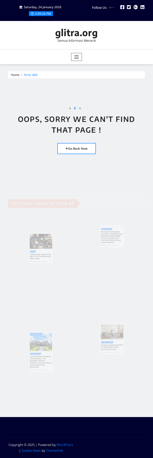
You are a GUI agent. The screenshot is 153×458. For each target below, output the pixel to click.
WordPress (65, 445)
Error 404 (30, 75)
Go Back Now (76, 148)
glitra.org (76, 32)
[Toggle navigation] (76, 57)
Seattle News (31, 450)
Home (15, 75)
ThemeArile (54, 450)
